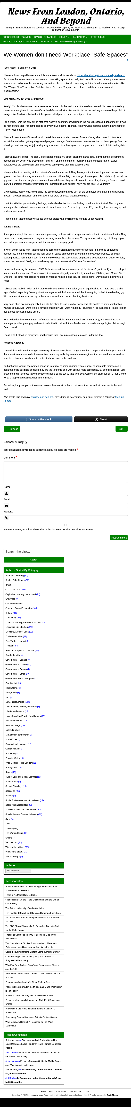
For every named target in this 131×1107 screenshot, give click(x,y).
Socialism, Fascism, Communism (21, 810)
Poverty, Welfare (13, 758)
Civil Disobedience (14, 604)
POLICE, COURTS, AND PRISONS (19, 41)
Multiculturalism (12, 730)
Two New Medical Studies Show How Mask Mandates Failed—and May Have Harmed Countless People (33, 1044)
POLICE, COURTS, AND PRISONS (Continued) (63, 41)
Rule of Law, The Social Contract (21, 777)
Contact (87, 1091)
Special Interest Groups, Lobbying (21, 814)
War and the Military (14, 847)
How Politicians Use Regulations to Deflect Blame (29, 995)
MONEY (63, 37)
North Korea (11, 739)
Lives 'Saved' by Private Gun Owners (23, 716)
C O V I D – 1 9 (12, 589)
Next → (122, 429)
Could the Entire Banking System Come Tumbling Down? (32, 952)
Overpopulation (12, 749)
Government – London (16, 664)
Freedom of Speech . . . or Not (19, 650)
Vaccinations (11, 842)
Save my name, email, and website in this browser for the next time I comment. (49, 529)
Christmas (10, 599)
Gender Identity (12, 655)
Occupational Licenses (16, 744)
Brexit (8, 585)
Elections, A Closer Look (17, 632)
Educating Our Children (16, 627)
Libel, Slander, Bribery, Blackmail (21, 707)
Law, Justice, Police (14, 702)
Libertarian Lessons (14, 711)
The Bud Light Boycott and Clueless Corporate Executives (33, 913)
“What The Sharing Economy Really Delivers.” (101, 75)
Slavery (9, 795)
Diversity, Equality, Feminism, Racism (23, 622)
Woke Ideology (12, 856)
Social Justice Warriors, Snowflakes (22, 800)
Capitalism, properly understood (20, 594)
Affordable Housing (14, 575)
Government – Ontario (16, 669)
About (50, 1091)
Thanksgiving (11, 828)
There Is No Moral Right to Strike (21, 895)
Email (7, 499)
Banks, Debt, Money (15, 580)
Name (7, 486)
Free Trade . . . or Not (15, 641)
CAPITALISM (79, 37)
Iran (7, 697)
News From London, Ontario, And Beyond (65, 16)
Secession (10, 791)
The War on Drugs (14, 833)
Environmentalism (13, 636)
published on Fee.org (42, 397)
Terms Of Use (75, 1091)
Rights (8, 772)
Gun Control (11, 683)
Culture (8, 613)
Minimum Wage (12, 725)
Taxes (8, 824)
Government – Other (15, 674)
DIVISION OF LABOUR (45, 37)
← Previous (12, 429)
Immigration (11, 692)
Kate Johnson (12, 1040)
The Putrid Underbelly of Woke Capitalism (25, 908)
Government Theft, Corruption (19, 678)
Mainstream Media (14, 720)
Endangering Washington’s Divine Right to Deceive (29, 982)
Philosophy (10, 753)
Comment (10, 457)
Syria (7, 819)
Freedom (9, 646)
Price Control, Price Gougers (19, 763)
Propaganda (11, 767)
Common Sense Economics (18, 608)
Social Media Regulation (17, 805)
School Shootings (13, 786)
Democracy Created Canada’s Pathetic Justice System (31, 1017)
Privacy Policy (62, 1091)
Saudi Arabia (11, 781)
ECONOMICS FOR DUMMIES (17, 37)
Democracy (10, 617)
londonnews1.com (35, 1095)
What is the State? (14, 852)
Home (43, 1091)
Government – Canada (16, 660)
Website (8, 511)
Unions (8, 838)
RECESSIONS (98, 37)
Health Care (11, 688)
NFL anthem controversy (17, 735)
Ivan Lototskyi (12, 1070)
